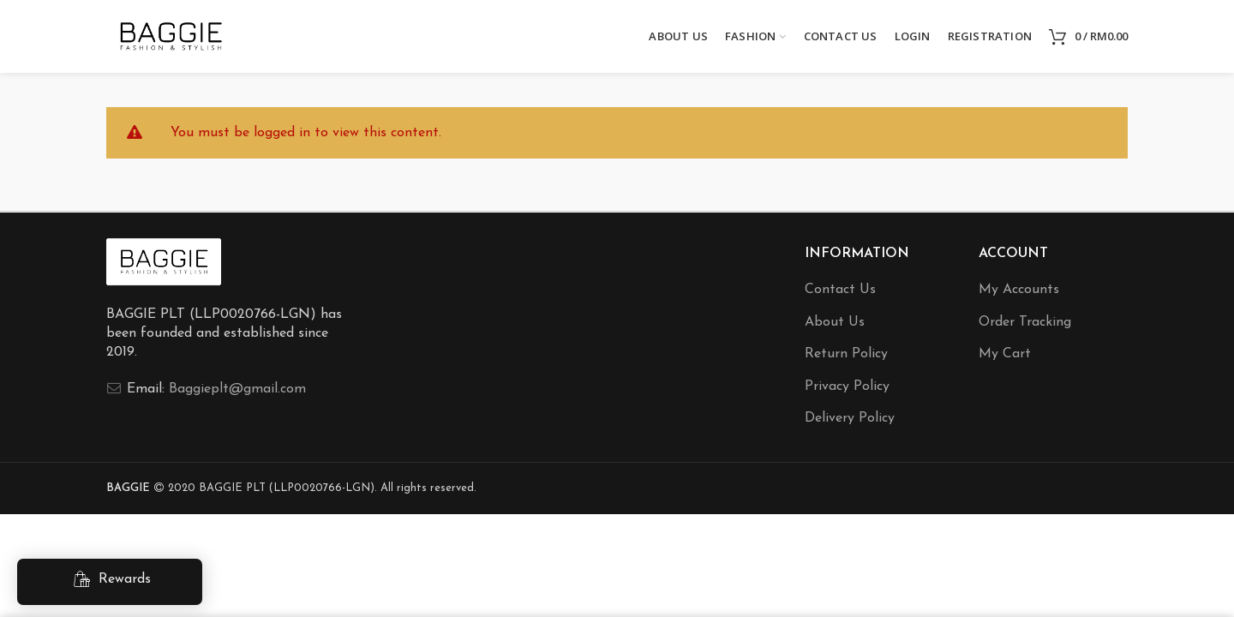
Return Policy (846, 354)
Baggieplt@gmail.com (237, 389)
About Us (835, 322)
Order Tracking (1025, 322)
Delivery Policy (850, 418)
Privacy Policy (847, 386)
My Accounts (1019, 290)
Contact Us (840, 290)
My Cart (1005, 354)
